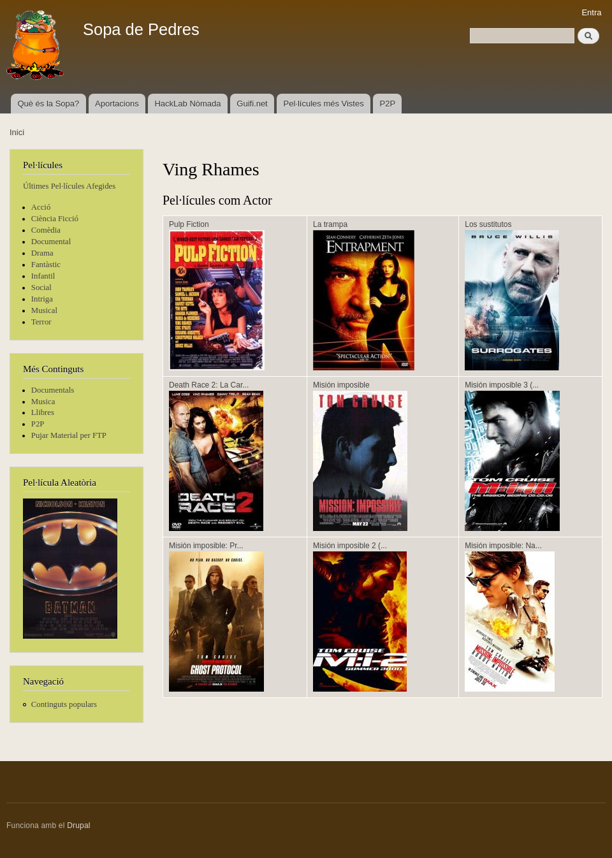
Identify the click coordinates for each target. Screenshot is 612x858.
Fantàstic (46, 264)
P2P (388, 103)
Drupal (79, 825)
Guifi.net (252, 103)
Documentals (52, 390)
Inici (17, 132)
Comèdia (46, 230)
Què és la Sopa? (48, 103)
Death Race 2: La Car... (209, 385)
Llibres (42, 412)
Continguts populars (64, 704)
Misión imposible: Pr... (206, 545)
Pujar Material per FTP (68, 435)
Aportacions (117, 103)
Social (41, 287)
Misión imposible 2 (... (350, 545)
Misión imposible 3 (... (502, 385)
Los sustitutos (488, 224)
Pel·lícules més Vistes (324, 103)
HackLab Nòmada (187, 103)
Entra (591, 12)
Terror (41, 321)
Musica (43, 401)
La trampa (330, 224)
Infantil (43, 276)
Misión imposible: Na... (503, 545)
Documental (51, 241)
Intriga (42, 298)
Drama (42, 253)
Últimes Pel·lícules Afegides (69, 186)
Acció (41, 207)
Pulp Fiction (189, 224)
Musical (44, 310)
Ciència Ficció (54, 218)
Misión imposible (341, 385)
